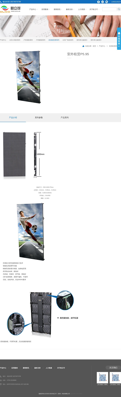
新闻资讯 (57, 9)
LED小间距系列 (14, 40)
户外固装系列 (28, 40)
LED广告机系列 (68, 40)
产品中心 (32, 9)
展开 (119, 41)
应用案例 (45, 9)
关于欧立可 (94, 9)
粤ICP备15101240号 (76, 393)
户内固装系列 (40, 40)
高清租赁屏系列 (54, 40)
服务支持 (69, 9)
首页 (94, 46)
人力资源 (81, 9)
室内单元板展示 (82, 40)
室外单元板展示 (96, 40)
